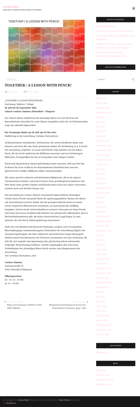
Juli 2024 (100, 169)
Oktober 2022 (102, 225)
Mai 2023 (100, 202)
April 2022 (101, 249)
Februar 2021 (102, 315)
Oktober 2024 (102, 155)
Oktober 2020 (102, 334)
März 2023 (101, 211)
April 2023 (101, 207)
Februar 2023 (102, 216)
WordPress (11, 403)
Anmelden (101, 370)
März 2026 (101, 98)
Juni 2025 (100, 122)
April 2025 (101, 131)
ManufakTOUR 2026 (105, 26)
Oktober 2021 (102, 277)
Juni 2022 (100, 240)
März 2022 (101, 254)
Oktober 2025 (102, 107)
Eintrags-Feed (103, 374)
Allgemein (11, 79)
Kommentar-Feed (104, 379)
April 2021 (101, 306)
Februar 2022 (102, 259)
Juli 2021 (100, 292)
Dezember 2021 (103, 268)
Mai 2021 (100, 301)
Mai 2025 (100, 126)
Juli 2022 (100, 235)
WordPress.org (103, 384)
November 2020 (104, 329)
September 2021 (104, 282)
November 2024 (104, 150)
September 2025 (104, 112)
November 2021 (104, 273)
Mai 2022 (100, 244)
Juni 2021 (100, 296)
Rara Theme (65, 400)
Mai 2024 (100, 178)
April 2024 (101, 183)
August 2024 (102, 164)
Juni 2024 (100, 174)
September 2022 (104, 230)
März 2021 (101, 310)
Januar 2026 (102, 103)
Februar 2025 (102, 140)
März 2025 (101, 136)
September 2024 (104, 159)
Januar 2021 (102, 320)
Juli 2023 (100, 197)
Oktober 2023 (102, 192)
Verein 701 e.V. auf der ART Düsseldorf (114, 31)
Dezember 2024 (103, 145)
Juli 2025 (100, 117)
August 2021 (102, 287)
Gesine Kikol (11, 7)
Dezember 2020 (103, 325)
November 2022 (104, 221)
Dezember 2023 (103, 188)
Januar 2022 (102, 263)
